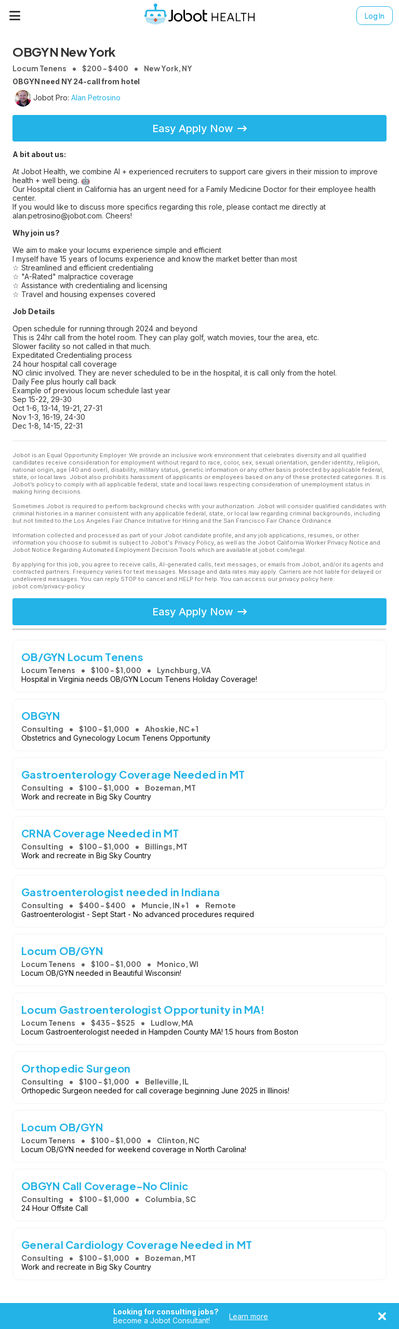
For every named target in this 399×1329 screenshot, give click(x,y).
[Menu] (15, 15)
